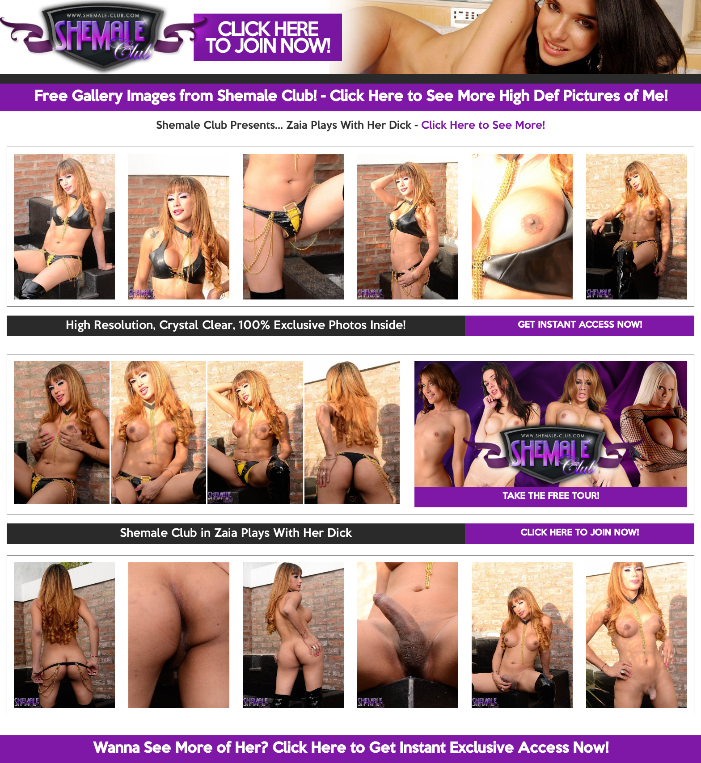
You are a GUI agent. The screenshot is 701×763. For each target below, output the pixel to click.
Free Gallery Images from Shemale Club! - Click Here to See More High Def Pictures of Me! (350, 97)
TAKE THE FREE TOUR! (551, 497)
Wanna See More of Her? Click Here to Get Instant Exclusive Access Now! (350, 748)
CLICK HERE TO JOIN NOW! (579, 533)
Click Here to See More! (483, 126)
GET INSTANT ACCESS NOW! (580, 325)
